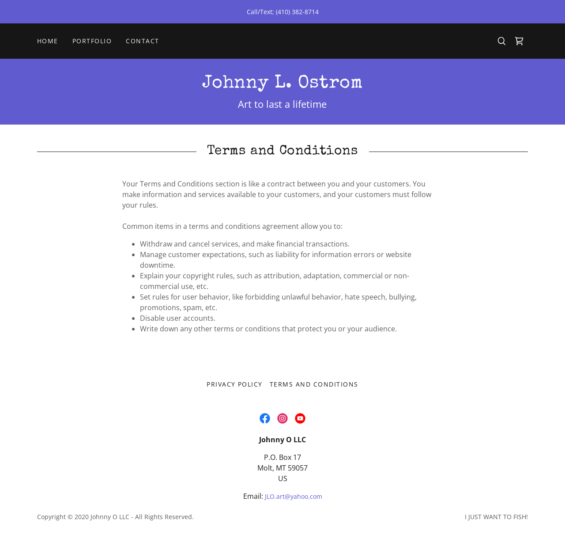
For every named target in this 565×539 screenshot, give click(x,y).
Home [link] (47, 41)
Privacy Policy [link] (235, 384)
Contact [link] (142, 41)
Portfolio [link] (92, 41)
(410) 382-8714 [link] (297, 12)
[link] (519, 41)
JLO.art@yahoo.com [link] (293, 496)
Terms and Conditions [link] (314, 384)
